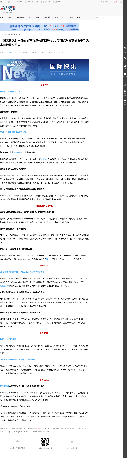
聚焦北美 (60, 52)
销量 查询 (125, 84)
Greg (10, 52)
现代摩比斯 (4, 386)
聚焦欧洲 (52, 52)
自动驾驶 (34, 52)
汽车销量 (17, 152)
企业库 (125, 75)
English (115, 2)
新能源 (14, 34)
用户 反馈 (125, 102)
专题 (71, 17)
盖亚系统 (47, 2)
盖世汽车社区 (29, 2)
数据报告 (47, 17)
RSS (101, 2)
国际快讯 (43, 52)
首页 (1, 17)
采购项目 (2, 2)
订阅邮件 (107, 2)
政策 (78, 17)
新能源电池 (4, 286)
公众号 (125, 59)
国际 (56, 17)
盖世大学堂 (39, 2)
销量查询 (19, 2)
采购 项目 (125, 93)
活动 (63, 17)
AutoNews (21, 17)
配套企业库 (11, 2)
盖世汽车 (3, 52)
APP (125, 67)
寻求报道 (125, 50)
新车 (30, 17)
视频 (38, 17)
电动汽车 (44, 159)
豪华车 (49, 259)
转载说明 (41, 428)
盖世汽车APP (57, 2)
